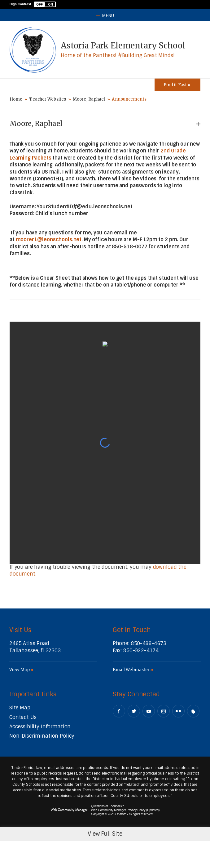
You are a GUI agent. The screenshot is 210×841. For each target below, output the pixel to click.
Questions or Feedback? (107, 806)
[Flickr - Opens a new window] (178, 711)
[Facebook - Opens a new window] (119, 711)
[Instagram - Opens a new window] (163, 711)
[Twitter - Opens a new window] (134, 711)
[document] (105, 443)
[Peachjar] (193, 711)
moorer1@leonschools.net (49, 239)
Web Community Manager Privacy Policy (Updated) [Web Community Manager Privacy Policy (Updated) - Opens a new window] (125, 810)
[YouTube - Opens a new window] (148, 711)
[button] (45, 4)
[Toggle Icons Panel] (177, 85)
